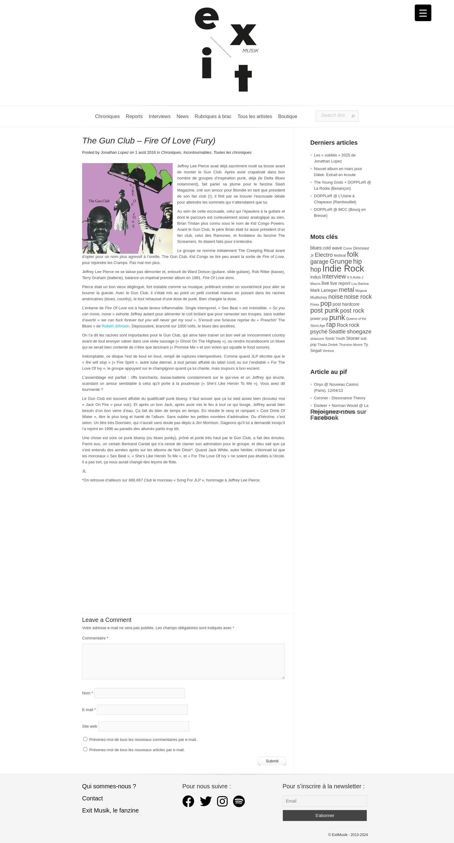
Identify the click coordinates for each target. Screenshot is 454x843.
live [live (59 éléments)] (325, 283)
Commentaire (95, 638)
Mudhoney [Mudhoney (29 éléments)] (318, 297)
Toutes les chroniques (232, 152)
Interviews (160, 116)
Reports (134, 116)
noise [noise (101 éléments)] (335, 296)
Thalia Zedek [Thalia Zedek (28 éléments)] (328, 344)
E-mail (89, 709)
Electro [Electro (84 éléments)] (324, 255)
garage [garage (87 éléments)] (319, 261)
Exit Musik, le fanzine (110, 810)
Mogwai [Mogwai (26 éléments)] (361, 290)
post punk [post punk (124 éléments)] (324, 310)
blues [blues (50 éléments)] (315, 247)
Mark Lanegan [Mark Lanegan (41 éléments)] (324, 290)
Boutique (287, 116)
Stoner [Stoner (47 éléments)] (353, 338)
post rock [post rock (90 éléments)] (352, 310)
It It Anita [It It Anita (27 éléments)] (354, 277)
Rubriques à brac (213, 116)
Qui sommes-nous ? (109, 786)
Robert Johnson (115, 326)
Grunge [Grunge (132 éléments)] (341, 261)
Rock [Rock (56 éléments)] (342, 325)
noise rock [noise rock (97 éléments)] (358, 296)
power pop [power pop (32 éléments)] (319, 319)
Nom (87, 693)
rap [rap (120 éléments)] (331, 324)
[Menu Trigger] (423, 13)
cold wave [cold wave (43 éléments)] (332, 248)
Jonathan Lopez (115, 152)
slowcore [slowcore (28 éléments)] (317, 338)
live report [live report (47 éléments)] (340, 283)
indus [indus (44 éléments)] (315, 277)
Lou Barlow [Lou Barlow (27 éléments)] (360, 283)
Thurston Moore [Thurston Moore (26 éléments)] (351, 344)
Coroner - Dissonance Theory (339, 398)
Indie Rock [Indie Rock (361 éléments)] (343, 268)
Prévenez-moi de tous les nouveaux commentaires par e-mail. (143, 739)
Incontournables (197, 152)
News (183, 116)
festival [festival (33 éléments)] (340, 255)
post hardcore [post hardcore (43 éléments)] (346, 304)
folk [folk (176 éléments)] (352, 254)
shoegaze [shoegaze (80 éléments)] (359, 331)
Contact (92, 798)
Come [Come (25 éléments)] (347, 248)
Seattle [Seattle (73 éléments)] (337, 332)
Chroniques (107, 116)
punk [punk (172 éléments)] (337, 317)
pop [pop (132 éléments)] (325, 303)
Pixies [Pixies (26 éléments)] (314, 304)
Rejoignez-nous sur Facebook (338, 414)
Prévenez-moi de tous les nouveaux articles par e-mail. (137, 750)
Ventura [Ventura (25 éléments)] (328, 350)
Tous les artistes (255, 116)
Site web (89, 726)
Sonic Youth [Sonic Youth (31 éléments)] (335, 338)
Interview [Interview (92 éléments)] (334, 276)
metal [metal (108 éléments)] (346, 289)
